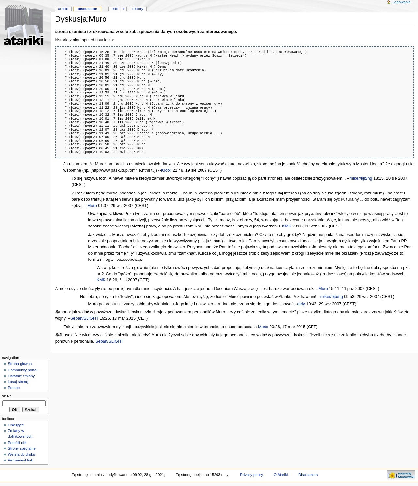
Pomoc (14, 388)
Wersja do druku (21, 454)
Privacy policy (251, 475)
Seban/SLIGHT (85, 318)
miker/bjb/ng (360, 178)
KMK (286, 226)
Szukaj (7, 396)
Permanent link (20, 460)
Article (63, 9)
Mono (263, 327)
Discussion (87, 9)
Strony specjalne (22, 448)
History (137, 9)
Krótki (166, 170)
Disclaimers (308, 475)
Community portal (22, 370)
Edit (115, 9)
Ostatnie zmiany (21, 376)
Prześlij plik (17, 442)
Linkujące (16, 425)
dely (301, 304)
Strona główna (20, 364)
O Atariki (281, 475)
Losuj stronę (18, 382)
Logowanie (401, 2)
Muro (92, 205)
